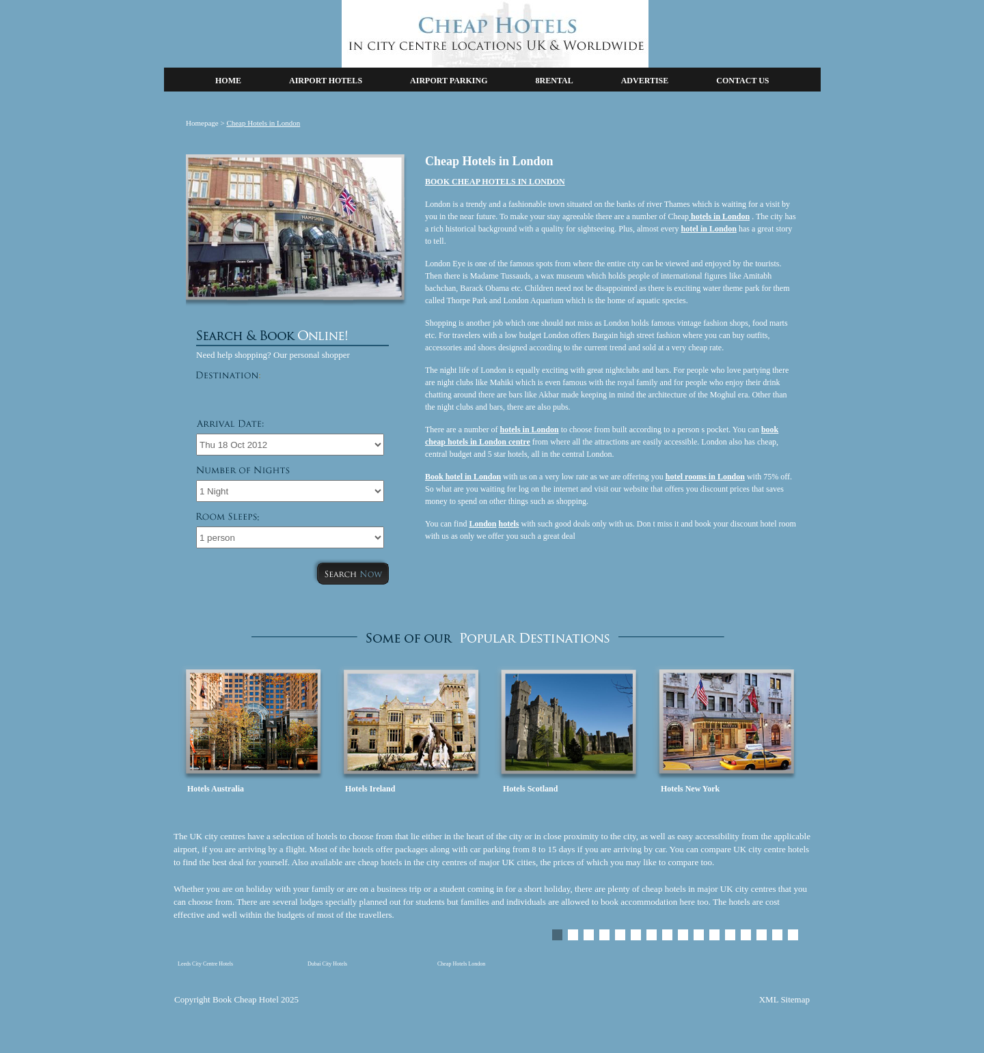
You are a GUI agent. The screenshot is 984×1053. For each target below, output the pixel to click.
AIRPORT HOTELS (325, 80)
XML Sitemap (784, 999)
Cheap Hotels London (461, 964)
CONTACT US (742, 80)
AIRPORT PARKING (448, 80)
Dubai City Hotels (327, 964)
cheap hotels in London (465, 442)
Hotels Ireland (370, 789)
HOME (228, 80)
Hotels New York (690, 789)
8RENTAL (554, 80)
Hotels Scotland (530, 789)
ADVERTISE (645, 80)
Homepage (202, 123)
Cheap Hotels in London (263, 123)
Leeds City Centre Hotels (205, 964)
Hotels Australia (215, 789)
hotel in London (473, 476)
